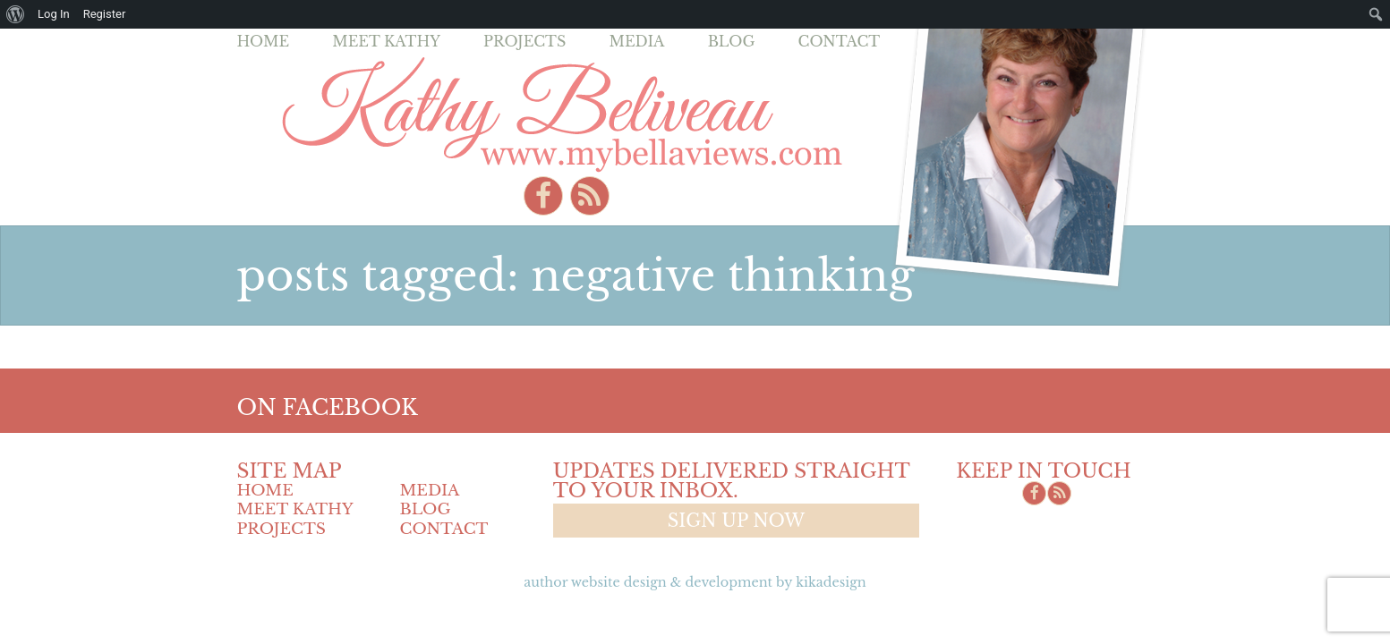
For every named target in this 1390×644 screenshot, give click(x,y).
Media (636, 41)
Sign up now (736, 520)
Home (263, 41)
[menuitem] (15, 14)
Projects (524, 41)
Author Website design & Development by (695, 582)
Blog (731, 41)
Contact (839, 41)
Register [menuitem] (104, 14)
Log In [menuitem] (54, 14)
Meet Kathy (386, 41)
